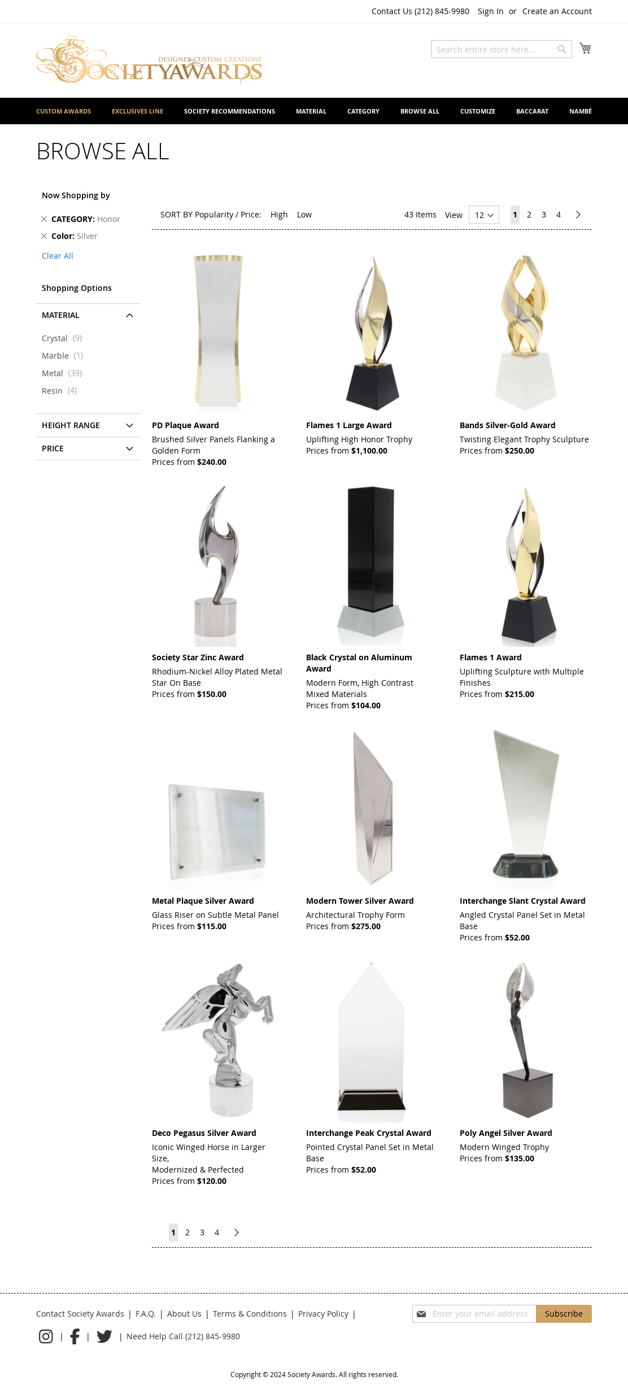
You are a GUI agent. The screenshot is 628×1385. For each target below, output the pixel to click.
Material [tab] (61, 315)
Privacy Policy (323, 1313)
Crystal (65, 338)
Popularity (214, 214)
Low (304, 214)
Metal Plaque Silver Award (203, 900)
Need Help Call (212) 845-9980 (183, 1336)
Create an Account (557, 11)
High (279, 214)
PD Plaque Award (185, 425)
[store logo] (149, 60)
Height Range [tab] (71, 425)
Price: (251, 214)
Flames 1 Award (491, 657)
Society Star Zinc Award (198, 657)
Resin (63, 390)
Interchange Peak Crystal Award (368, 1132)
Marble (66, 355)
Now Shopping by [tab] (76, 195)
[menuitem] (63, 111)
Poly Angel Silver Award (506, 1132)
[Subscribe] (564, 1314)
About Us (184, 1313)
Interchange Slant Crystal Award (523, 900)
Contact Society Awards (80, 1313)
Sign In (491, 11)
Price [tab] (53, 448)
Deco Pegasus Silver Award (204, 1132)
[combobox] (501, 49)
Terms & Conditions (250, 1313)
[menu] (314, 111)
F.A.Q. (146, 1313)
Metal (65, 373)
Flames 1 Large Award (349, 425)
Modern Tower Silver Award (360, 900)
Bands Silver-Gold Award (508, 425)
